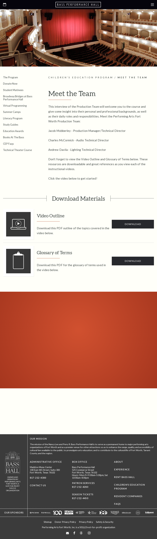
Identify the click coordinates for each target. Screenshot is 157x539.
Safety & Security (104, 522)
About (118, 462)
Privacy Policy (86, 522)
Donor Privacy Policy (65, 522)
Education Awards (13, 131)
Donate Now (10, 83)
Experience (122, 469)
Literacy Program (13, 118)
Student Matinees (13, 90)
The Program (10, 77)
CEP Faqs (8, 143)
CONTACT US (38, 485)
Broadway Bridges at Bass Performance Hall (17, 98)
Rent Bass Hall (124, 477)
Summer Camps (12, 111)
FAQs (117, 504)
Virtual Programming (15, 105)
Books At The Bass (13, 137)
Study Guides (10, 124)
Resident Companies (128, 496)
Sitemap (48, 522)
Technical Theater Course (17, 150)
